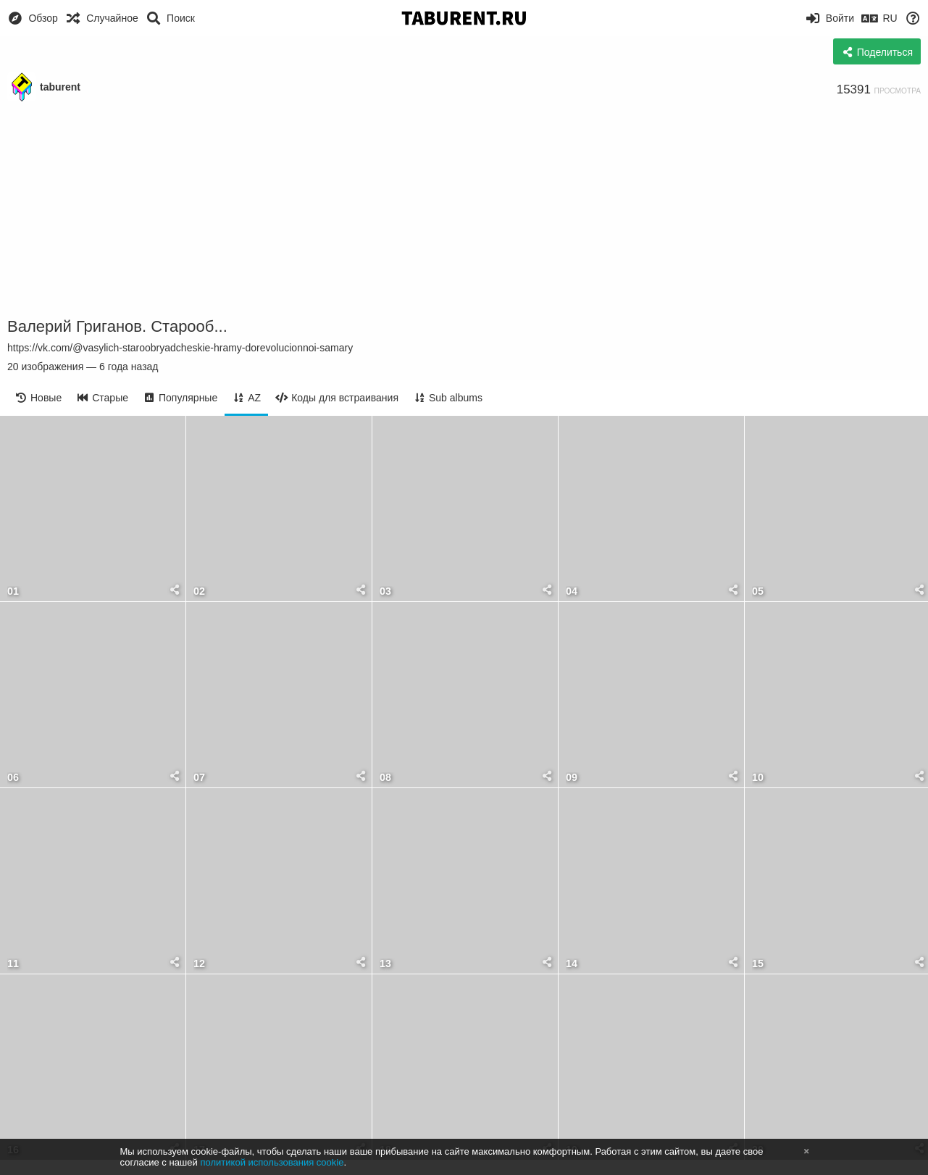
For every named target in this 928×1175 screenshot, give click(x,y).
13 (385, 963)
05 (758, 591)
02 (199, 591)
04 (571, 591)
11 (13, 963)
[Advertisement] (464, 210)
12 (199, 963)
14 (571, 963)
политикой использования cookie (271, 1162)
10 (758, 777)
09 (571, 777)
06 (13, 777)
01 (13, 591)
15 (758, 963)
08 (385, 777)
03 (385, 591)
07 (199, 777)
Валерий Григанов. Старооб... (117, 326)
